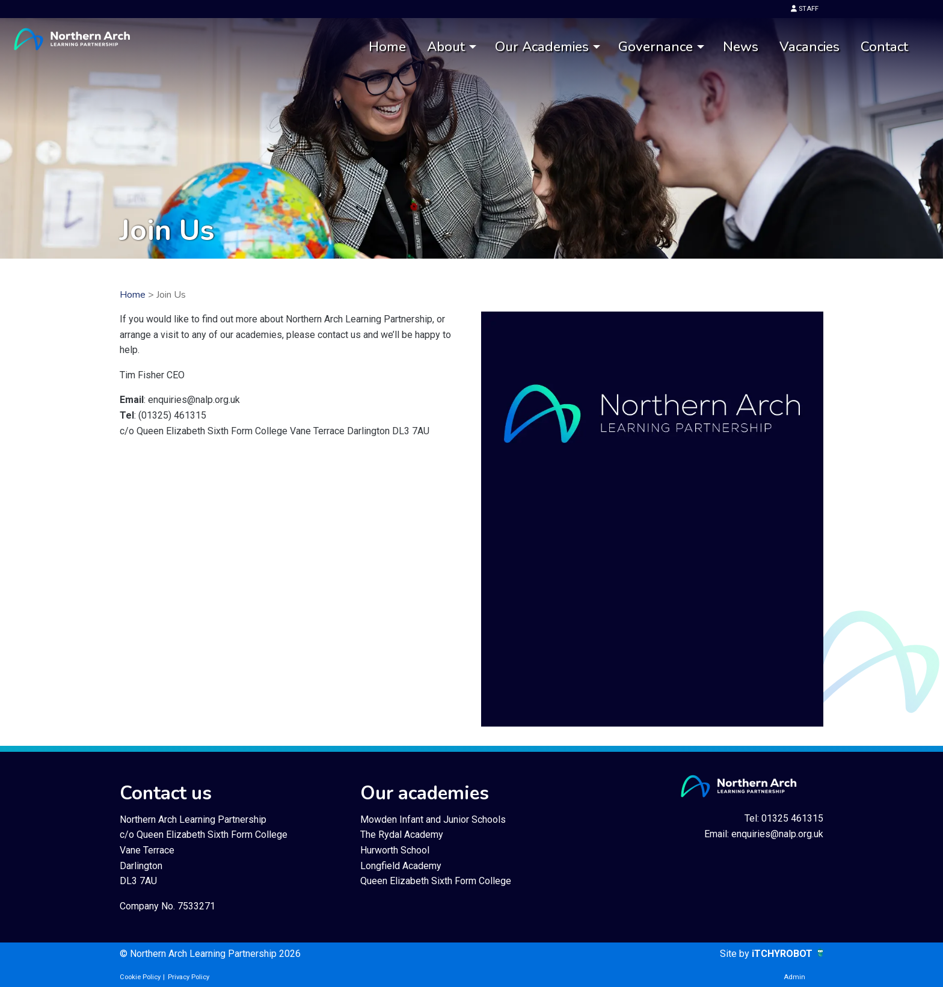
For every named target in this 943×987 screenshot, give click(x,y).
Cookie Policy (140, 977)
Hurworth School (394, 850)
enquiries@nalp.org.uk (777, 834)
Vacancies (809, 46)
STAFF (805, 9)
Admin (794, 977)
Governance (655, 46)
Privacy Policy (188, 977)
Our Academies (542, 46)
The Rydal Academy (401, 834)
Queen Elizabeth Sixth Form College (435, 881)
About (446, 46)
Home (387, 46)
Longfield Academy (400, 866)
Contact (884, 46)
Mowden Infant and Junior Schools (433, 819)
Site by (736, 953)
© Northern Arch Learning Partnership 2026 (210, 953)
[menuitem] (387, 47)
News (740, 46)
